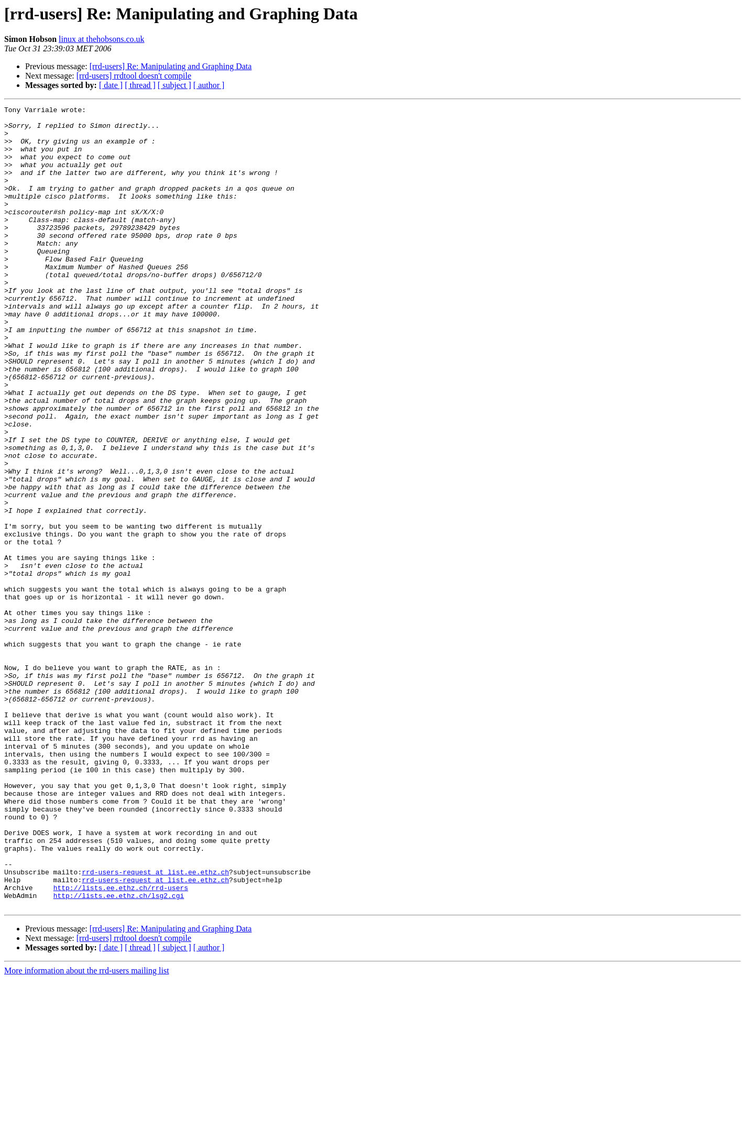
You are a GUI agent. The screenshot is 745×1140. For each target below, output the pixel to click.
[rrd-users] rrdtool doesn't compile (133, 75)
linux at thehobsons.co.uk (102, 39)
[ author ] (209, 85)
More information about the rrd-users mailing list (86, 1130)
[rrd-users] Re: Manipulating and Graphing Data (171, 66)
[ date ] (111, 85)
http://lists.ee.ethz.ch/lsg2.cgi (118, 1054)
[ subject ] (174, 85)
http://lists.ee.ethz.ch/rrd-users (120, 1044)
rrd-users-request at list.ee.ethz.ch (155, 1026)
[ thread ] (140, 85)
